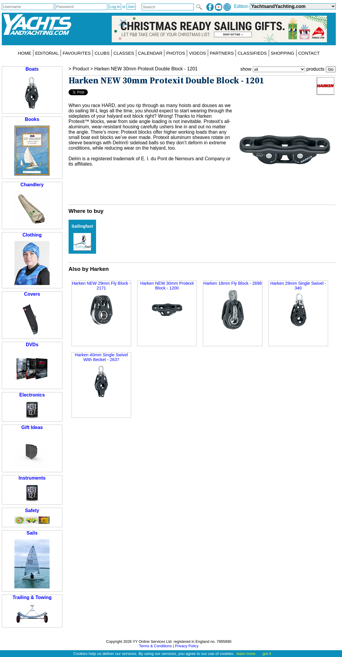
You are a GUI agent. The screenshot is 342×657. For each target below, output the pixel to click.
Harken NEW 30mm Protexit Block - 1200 (167, 304)
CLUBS (102, 53)
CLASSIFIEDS (252, 53)
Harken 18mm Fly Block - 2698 (232, 306)
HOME (24, 53)
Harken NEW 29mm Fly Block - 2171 (101, 304)
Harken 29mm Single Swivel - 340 (298, 304)
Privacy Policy (187, 646)
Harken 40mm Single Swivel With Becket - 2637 (101, 375)
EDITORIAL (47, 53)
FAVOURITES (77, 53)
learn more (245, 653)
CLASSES (124, 53)
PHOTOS (175, 53)
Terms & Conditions (155, 646)
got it (266, 653)
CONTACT (309, 53)
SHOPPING (282, 53)
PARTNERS (222, 53)
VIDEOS (197, 53)
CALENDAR (150, 53)
